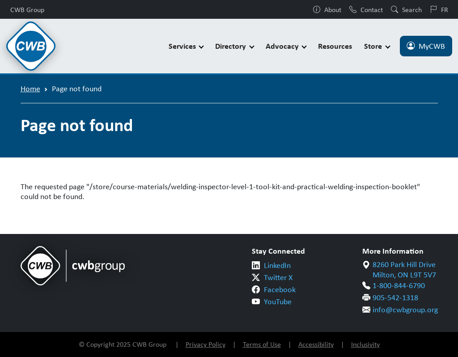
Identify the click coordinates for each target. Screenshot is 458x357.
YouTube (278, 301)
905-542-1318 (395, 297)
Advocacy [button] (283, 45)
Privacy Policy (205, 344)
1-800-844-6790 (399, 285)
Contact (366, 9)
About (327, 9)
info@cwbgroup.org (405, 309)
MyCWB (426, 46)
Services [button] (183, 45)
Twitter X (278, 277)
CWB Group (27, 9)
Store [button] (374, 45)
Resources (335, 45)
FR (439, 9)
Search (406, 9)
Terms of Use (262, 344)
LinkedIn (277, 265)
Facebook (280, 289)
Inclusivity (365, 344)
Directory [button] (231, 45)
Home (30, 88)
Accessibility (316, 344)
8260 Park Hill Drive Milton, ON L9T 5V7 (404, 269)
